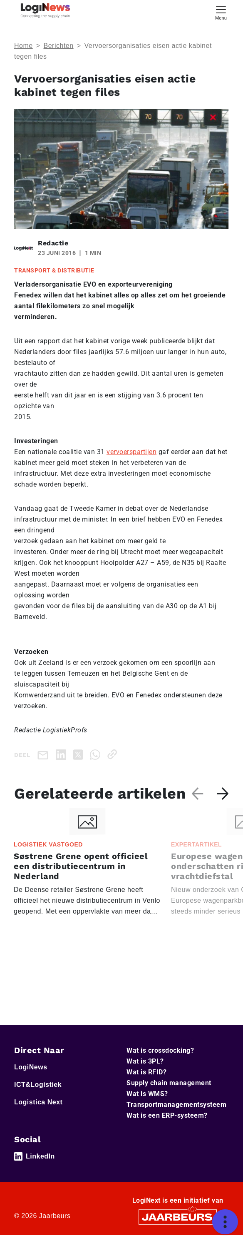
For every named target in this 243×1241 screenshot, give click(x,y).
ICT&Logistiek (38, 1090)
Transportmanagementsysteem (176, 1111)
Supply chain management (168, 1089)
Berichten (59, 45)
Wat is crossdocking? (160, 1057)
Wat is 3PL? (145, 1067)
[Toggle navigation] (221, 11)
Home (23, 45)
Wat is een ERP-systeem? (167, 1122)
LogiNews (30, 1073)
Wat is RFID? (146, 1078)
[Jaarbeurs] (178, 1223)
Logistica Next (38, 1108)
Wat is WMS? (147, 1100)
